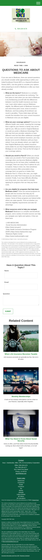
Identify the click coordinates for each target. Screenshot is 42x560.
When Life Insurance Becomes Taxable (21, 354)
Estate (21, 484)
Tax (21, 488)
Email (6, 282)
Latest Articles (21, 494)
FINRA (23, 525)
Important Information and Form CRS (10, 555)
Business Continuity (25, 555)
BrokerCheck (35, 500)
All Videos (21, 496)
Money (21, 490)
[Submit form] (8, 311)
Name (6, 271)
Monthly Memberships (21, 396)
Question (6, 294)
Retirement (21, 480)
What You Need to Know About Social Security (21, 440)
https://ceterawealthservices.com (10, 541)
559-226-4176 (21, 29)
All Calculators (21, 498)
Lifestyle (21, 492)
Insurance (21, 486)
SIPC (26, 525)
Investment (21, 482)
